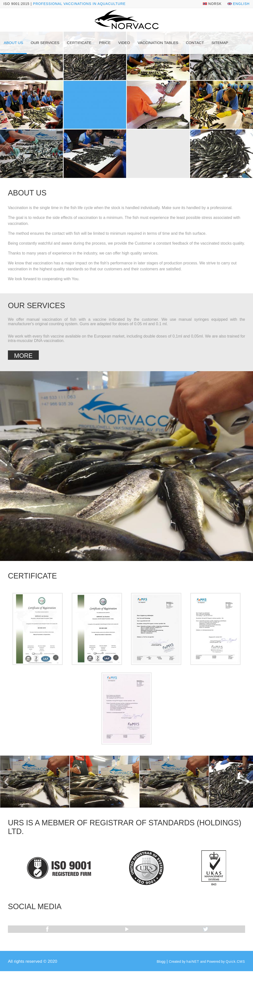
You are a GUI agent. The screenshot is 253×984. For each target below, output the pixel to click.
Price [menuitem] (105, 43)
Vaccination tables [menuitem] (158, 43)
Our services (36, 305)
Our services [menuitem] (45, 43)
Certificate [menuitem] (79, 43)
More (23, 355)
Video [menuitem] (124, 43)
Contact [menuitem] (195, 43)
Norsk (212, 4)
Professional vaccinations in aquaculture (79, 4)
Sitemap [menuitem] (219, 43)
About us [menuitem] (13, 43)
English (239, 4)
